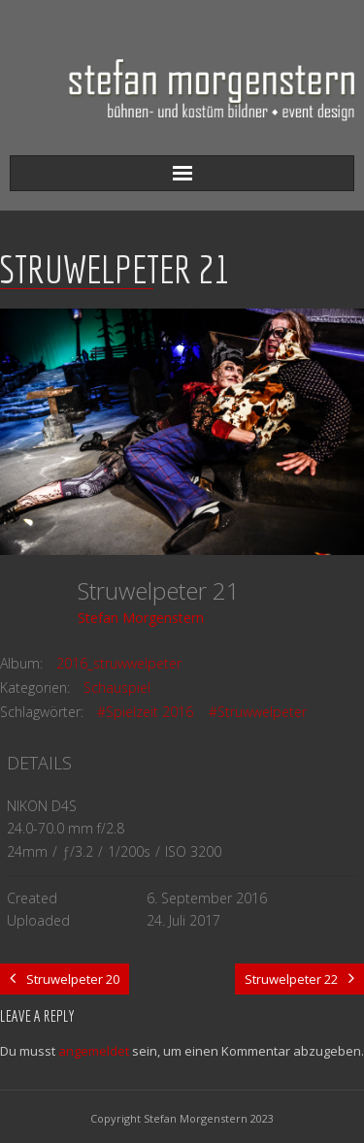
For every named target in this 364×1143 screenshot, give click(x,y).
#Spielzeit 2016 (145, 711)
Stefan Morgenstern (141, 617)
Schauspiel (116, 687)
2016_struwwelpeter (119, 663)
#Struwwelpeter (258, 711)
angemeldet (93, 1051)
